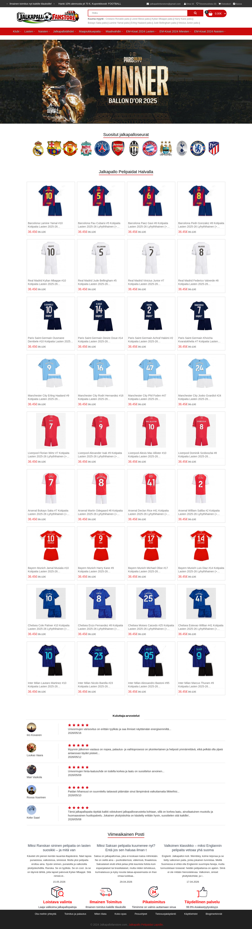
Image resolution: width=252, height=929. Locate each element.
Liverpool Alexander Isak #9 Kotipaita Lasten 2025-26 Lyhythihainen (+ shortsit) (100, 454)
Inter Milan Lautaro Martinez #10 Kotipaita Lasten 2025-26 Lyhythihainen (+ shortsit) (47, 684)
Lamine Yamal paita (119, 23)
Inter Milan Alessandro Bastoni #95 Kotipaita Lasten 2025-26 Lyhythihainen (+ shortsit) (148, 684)
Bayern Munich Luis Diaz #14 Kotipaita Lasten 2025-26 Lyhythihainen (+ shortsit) (201, 569)
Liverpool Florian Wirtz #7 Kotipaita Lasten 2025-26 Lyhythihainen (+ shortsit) (48, 454)
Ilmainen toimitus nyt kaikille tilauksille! (31, 3)
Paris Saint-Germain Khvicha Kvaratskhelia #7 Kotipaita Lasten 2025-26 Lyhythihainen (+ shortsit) (198, 339)
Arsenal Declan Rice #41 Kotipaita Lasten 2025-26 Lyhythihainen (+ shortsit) (148, 512)
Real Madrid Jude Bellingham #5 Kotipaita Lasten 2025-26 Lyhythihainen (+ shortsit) (97, 282)
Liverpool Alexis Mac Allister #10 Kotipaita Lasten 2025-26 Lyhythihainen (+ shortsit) (147, 454)
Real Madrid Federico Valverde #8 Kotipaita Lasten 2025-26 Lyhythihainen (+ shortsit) (198, 282)
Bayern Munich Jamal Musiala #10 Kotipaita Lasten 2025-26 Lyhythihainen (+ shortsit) (48, 569)
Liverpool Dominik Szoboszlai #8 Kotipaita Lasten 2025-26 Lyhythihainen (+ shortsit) (197, 454)
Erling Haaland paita (141, 23)
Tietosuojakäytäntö (165, 913)
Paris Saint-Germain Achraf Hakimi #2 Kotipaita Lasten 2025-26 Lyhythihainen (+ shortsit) (150, 339)
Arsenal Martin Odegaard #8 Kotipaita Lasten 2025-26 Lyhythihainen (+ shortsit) (100, 512)
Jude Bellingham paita (165, 23)
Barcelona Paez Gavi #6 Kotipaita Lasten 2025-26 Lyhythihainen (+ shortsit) (148, 225)
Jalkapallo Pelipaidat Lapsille (146, 924)
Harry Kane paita (183, 19)
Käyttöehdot (190, 913)
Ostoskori (225, 4)
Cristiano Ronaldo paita (117, 19)
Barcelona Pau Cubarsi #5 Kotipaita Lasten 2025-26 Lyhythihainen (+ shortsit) (99, 225)
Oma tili (189, 4)
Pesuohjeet (141, 913)
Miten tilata (100, 913)
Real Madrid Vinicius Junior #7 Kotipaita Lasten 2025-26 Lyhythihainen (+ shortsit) (146, 282)
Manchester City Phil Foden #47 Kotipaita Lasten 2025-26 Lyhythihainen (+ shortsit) (147, 397)
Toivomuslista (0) (206, 4)
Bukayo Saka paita (97, 23)
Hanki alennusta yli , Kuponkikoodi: (89, 3)
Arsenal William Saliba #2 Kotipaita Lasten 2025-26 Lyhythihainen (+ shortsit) (199, 512)
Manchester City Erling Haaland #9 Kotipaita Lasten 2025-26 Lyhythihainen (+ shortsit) (48, 397)
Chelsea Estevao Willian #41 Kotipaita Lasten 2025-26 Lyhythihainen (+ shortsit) (201, 627)
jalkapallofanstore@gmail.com (164, 4)
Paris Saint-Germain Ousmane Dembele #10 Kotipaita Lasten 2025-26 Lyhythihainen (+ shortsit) (49, 339)
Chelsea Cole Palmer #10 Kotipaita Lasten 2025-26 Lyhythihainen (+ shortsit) (48, 627)
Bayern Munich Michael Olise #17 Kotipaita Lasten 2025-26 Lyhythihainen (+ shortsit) (148, 569)
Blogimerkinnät (214, 913)
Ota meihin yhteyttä (45, 913)
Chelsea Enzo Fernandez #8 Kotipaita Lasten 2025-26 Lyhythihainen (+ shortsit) (100, 627)
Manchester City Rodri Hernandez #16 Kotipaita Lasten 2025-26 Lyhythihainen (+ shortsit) (101, 397)
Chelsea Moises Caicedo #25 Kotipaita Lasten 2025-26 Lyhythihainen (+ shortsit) (151, 627)
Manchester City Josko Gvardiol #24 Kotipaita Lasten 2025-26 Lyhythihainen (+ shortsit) (199, 397)
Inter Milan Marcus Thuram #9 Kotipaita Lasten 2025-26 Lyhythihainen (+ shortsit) (196, 684)
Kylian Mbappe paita (162, 19)
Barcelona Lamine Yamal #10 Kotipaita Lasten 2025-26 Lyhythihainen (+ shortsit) (45, 225)
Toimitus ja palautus (75, 913)
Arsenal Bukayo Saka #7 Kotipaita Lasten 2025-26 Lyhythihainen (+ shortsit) (48, 512)
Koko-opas (120, 913)
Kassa (237, 4)
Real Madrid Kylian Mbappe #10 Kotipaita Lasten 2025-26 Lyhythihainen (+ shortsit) (47, 282)
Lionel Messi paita (141, 19)
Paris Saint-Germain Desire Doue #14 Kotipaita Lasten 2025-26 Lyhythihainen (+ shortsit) (100, 339)
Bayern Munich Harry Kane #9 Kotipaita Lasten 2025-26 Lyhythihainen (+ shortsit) (96, 569)
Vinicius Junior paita (188, 23)
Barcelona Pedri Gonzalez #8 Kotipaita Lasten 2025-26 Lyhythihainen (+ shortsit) (201, 225)
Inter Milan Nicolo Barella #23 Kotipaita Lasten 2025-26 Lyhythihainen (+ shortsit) (95, 684)
